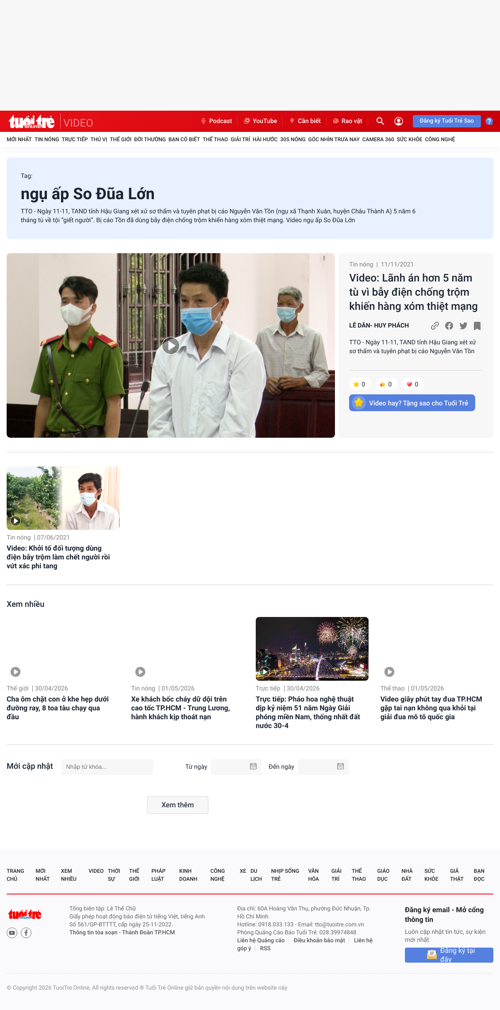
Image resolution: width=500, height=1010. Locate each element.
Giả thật (456, 875)
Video (96, 871)
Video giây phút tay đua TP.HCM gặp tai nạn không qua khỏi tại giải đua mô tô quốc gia (431, 708)
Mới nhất (19, 139)
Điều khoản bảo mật (319, 940)
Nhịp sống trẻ (285, 875)
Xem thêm (178, 805)
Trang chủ (15, 875)
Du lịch (256, 875)
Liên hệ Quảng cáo (261, 940)
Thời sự (114, 875)
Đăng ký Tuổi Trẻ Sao (447, 121)
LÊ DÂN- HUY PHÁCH (379, 325)
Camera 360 (378, 139)
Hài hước (265, 139)
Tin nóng (47, 139)
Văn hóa (313, 875)
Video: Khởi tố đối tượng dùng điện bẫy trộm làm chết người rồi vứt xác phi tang (58, 557)
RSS (265, 948)
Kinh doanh (188, 875)
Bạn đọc (479, 875)
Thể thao (215, 139)
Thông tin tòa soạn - (95, 932)
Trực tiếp (75, 139)
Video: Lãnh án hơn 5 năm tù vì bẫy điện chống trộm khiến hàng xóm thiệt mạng (413, 292)
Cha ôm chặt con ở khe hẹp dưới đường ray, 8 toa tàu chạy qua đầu (58, 708)
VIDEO (78, 123)
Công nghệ (440, 139)
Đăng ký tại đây (457, 955)
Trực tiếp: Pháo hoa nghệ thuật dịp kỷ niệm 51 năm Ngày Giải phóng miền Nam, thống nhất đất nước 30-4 (308, 712)
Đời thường (150, 139)
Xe (243, 871)
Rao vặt (347, 121)
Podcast (216, 121)
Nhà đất (406, 875)
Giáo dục (383, 875)
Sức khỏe (410, 139)
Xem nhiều (25, 604)
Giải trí (240, 139)
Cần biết (304, 121)
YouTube (260, 121)
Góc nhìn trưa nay (334, 139)
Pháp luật (158, 875)
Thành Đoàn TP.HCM (148, 932)
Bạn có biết (184, 139)
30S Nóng (292, 139)
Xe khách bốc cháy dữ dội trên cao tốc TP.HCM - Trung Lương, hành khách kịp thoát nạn (180, 708)
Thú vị (98, 139)
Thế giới (120, 139)
